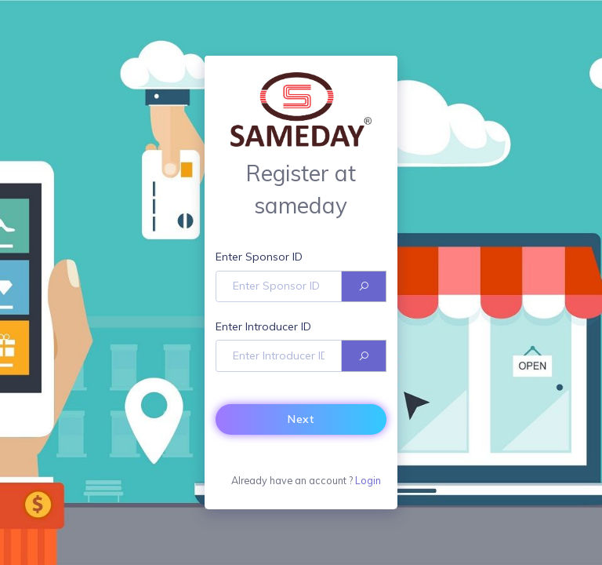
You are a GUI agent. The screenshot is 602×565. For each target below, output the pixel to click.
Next (301, 419)
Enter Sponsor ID (259, 257)
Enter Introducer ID (263, 326)
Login (368, 480)
